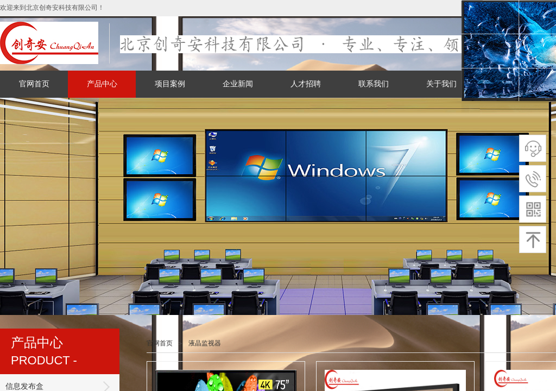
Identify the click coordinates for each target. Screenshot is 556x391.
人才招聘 (305, 84)
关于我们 (441, 84)
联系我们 (373, 84)
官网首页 (34, 84)
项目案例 (170, 84)
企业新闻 (238, 84)
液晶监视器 (204, 343)
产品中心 (102, 84)
